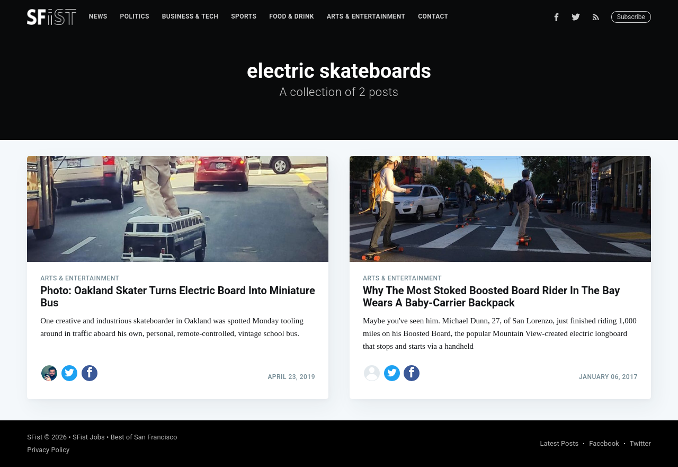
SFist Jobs (89, 437)
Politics (134, 16)
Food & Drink (291, 16)
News (98, 16)
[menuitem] (98, 16)
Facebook (604, 443)
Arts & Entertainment (366, 16)
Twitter (640, 443)
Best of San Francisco (144, 437)
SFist (34, 437)
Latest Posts (559, 443)
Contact (433, 16)
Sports (243, 16)
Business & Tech (190, 16)
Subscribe (631, 17)
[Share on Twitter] (69, 373)
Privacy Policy (48, 450)
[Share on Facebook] (90, 373)
